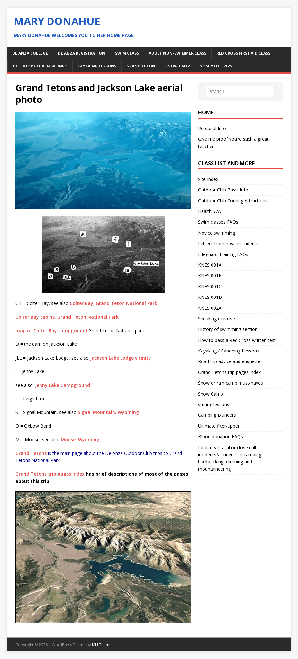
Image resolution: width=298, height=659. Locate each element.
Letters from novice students (228, 243)
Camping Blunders (217, 415)
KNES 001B (210, 275)
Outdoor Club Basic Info (40, 66)
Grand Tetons (31, 453)
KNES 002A (209, 308)
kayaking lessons (96, 66)
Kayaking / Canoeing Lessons (228, 351)
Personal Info (212, 128)
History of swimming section (227, 329)
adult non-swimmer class (177, 53)
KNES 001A (209, 265)
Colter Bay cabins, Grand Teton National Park (67, 317)
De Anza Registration (81, 53)
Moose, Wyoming (80, 439)
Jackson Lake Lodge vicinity (120, 358)
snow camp (177, 66)
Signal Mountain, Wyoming (108, 412)
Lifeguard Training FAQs (223, 254)
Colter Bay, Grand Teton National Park (113, 303)
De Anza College (30, 53)
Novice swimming (216, 233)
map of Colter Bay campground (51, 330)
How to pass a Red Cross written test (237, 340)
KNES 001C (209, 286)
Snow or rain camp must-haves (230, 383)
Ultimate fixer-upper (218, 426)
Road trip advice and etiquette (229, 361)
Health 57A (209, 211)
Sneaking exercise (216, 319)
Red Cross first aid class (243, 53)
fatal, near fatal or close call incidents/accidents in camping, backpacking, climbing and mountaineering (230, 458)
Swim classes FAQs (218, 222)
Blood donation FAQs (220, 436)
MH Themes (102, 644)
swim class (127, 53)
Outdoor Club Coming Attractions (232, 201)
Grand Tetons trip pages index (50, 474)
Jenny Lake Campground (62, 385)
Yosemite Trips (216, 66)
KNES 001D (210, 297)
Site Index (208, 179)
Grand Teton (140, 66)
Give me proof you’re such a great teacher (233, 142)
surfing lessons (213, 404)
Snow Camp (210, 394)
